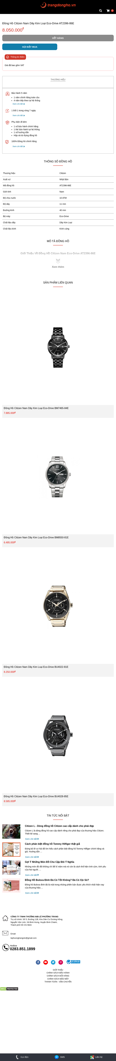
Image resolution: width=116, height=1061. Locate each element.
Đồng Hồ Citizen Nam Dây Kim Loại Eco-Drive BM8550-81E (36, 537)
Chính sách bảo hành (58, 973)
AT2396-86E (65, 185)
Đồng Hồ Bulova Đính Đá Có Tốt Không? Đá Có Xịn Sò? (57, 880)
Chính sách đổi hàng (58, 976)
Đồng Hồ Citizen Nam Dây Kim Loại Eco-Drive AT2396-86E (38, 23)
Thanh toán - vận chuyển (58, 982)
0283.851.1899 (22, 949)
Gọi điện (21, 1057)
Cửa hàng (7, 11)
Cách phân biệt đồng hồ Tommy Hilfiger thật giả (52, 844)
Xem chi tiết (18, 104)
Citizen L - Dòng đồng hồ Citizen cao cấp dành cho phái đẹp (59, 826)
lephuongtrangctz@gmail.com (24, 938)
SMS (59, 1057)
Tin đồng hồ (7, 5)
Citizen (63, 173)
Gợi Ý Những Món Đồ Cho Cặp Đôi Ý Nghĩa (49, 862)
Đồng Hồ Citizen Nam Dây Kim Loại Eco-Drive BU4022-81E (36, 667)
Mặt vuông (7, 2)
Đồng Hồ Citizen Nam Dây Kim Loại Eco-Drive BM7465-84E (36, 408)
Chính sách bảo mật (58, 979)
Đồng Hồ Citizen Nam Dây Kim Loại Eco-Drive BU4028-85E (36, 796)
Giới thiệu (58, 970)
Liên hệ (96, 1057)
